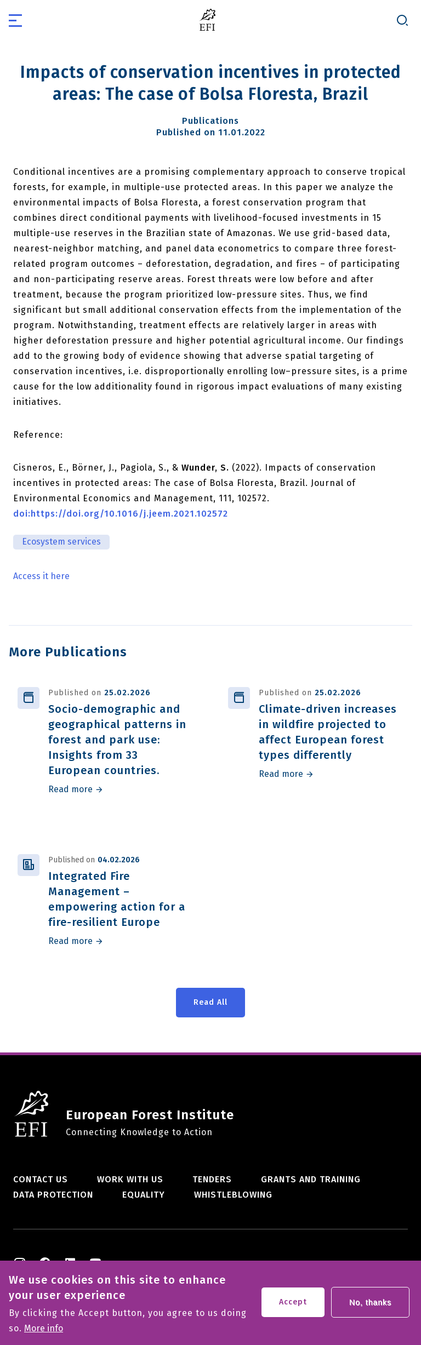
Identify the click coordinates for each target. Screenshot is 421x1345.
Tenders (212, 1179)
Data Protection (53, 1194)
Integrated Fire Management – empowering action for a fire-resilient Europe (116, 899)
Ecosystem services (61, 541)
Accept (293, 1305)
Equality (143, 1194)
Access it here (41, 576)
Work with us (130, 1179)
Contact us (40, 1179)
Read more (70, 789)
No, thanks (370, 1306)
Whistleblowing (233, 1194)
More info (43, 1332)
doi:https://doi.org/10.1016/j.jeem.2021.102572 (120, 513)
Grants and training (311, 1179)
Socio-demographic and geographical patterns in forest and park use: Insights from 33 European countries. (117, 739)
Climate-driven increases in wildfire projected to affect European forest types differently (328, 732)
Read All (210, 1002)
